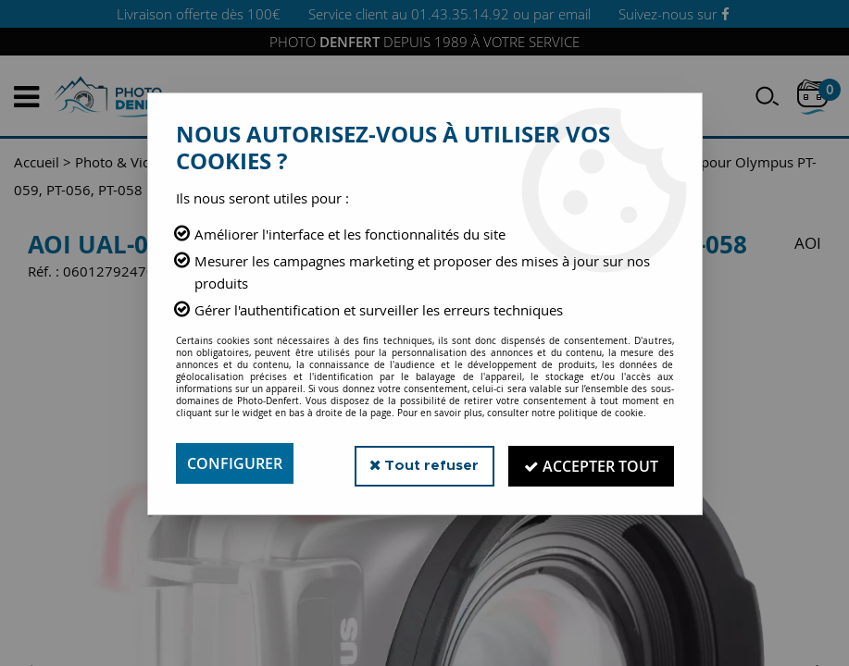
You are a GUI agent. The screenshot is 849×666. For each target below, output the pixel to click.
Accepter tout (591, 463)
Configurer (234, 463)
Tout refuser (423, 463)
